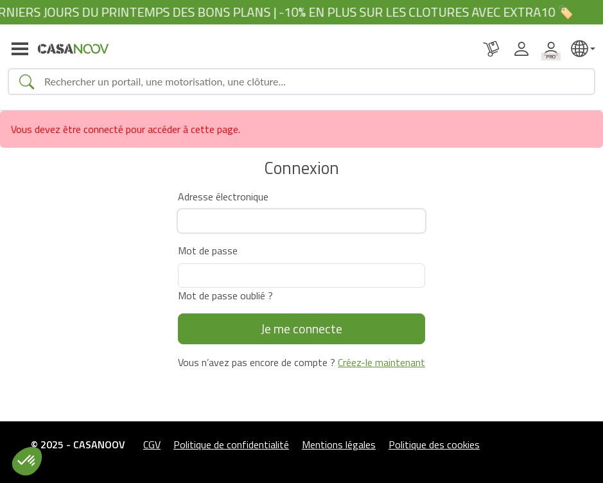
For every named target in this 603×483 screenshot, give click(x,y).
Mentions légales (339, 444)
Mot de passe (208, 250)
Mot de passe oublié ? (225, 295)
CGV (152, 444)
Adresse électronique (223, 196)
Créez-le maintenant (381, 362)
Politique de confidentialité (231, 444)
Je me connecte (301, 328)
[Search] (314, 81)
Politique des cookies (434, 444)
